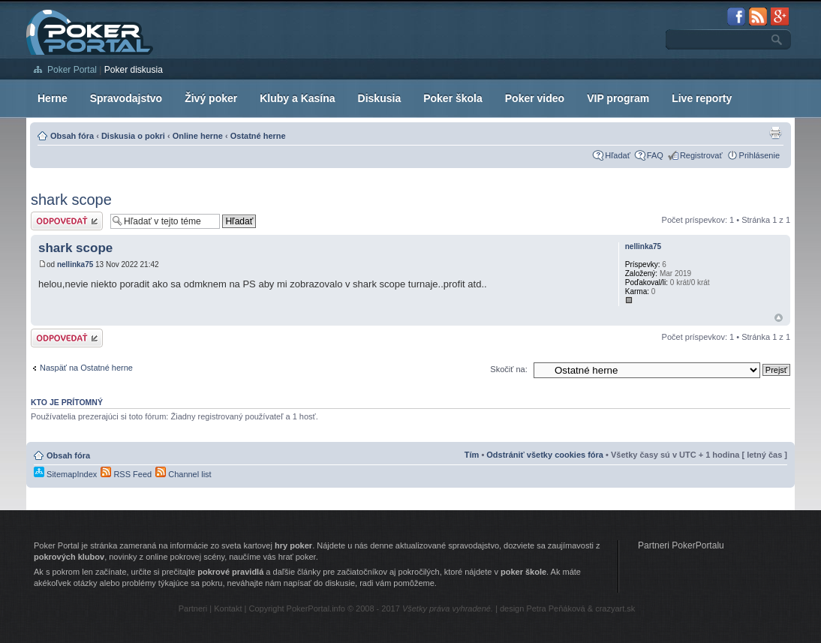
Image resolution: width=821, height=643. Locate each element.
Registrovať (701, 155)
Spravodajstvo (126, 98)
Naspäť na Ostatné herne (86, 367)
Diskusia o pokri (133, 135)
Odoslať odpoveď (67, 221)
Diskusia (379, 98)
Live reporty (702, 98)
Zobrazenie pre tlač (775, 133)
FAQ (655, 155)
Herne (53, 98)
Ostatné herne (258, 135)
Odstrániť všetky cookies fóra (544, 454)
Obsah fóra (72, 135)
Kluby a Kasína (297, 98)
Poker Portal (72, 70)
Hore (778, 318)
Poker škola (453, 98)
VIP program (618, 98)
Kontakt (228, 608)
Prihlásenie (759, 155)
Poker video (534, 98)
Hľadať (617, 155)
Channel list (183, 474)
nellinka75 (75, 264)
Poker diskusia (133, 70)
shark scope (71, 199)
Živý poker (211, 98)
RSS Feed (126, 474)
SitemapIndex (65, 474)
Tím (472, 454)
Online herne (198, 135)
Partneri (193, 608)
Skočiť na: (508, 369)
